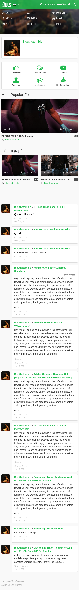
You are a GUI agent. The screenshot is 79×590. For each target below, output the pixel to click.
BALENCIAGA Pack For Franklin (52, 229)
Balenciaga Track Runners (48, 528)
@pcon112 (20, 214)
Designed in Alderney (12, 581)
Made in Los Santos (11, 585)
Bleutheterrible (32, 41)
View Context (21, 218)
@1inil (17, 233)
